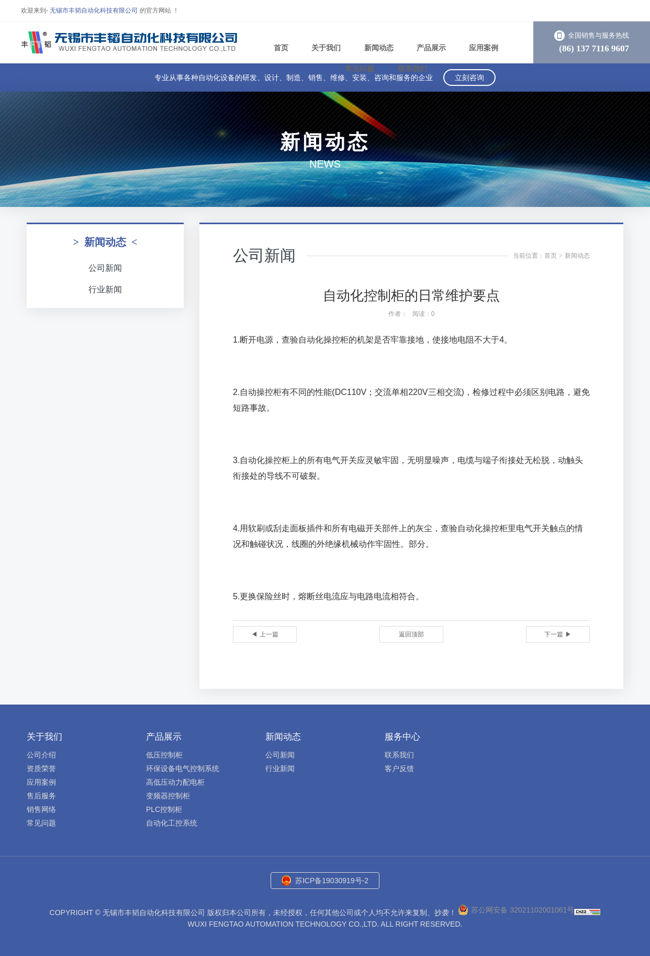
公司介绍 (41, 755)
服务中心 (402, 737)
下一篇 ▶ (557, 634)
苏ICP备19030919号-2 (331, 880)
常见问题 (359, 68)
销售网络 (41, 809)
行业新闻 (105, 289)
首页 (281, 47)
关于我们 (326, 47)
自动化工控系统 (171, 823)
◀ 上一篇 (264, 634)
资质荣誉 (41, 768)
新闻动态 (379, 47)
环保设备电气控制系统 (182, 768)
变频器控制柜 (168, 796)
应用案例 (483, 47)
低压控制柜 (164, 755)
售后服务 (41, 796)
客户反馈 (399, 768)
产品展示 (431, 47)
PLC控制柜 (164, 809)
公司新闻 (105, 267)
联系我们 (412, 68)
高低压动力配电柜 (175, 782)
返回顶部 (411, 634)
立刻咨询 (469, 77)
